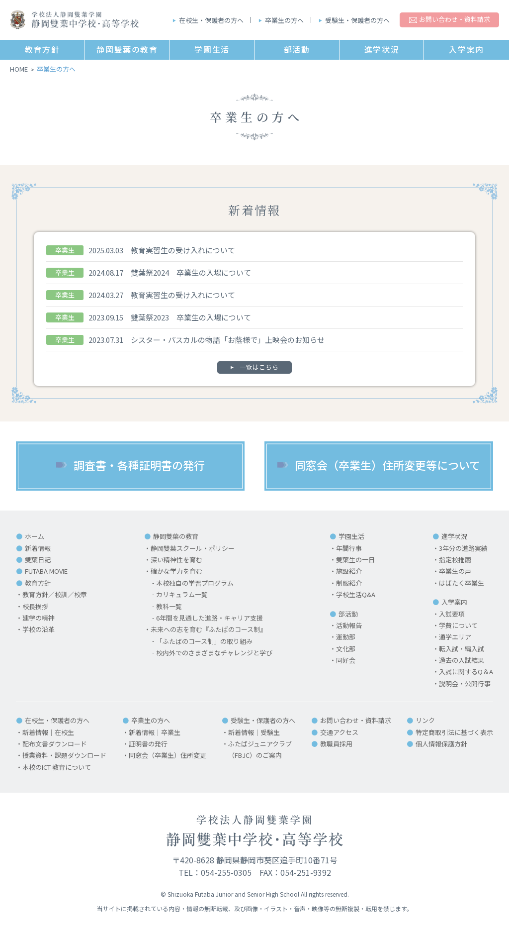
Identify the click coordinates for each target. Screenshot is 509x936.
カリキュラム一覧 (182, 595)
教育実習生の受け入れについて (183, 250)
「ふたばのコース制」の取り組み (204, 641)
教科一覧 (169, 607)
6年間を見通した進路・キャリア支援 (209, 618)
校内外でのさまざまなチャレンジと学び (214, 653)
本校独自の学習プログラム (195, 583)
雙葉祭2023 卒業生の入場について (191, 317)
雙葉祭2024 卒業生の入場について (191, 272)
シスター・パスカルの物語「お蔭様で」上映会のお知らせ (228, 339)
